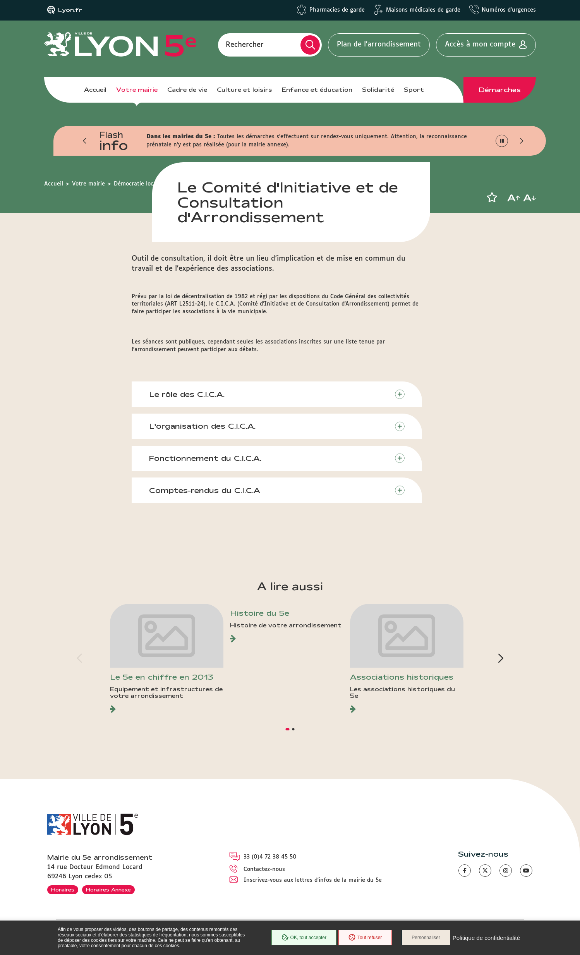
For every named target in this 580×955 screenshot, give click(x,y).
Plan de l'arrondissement (379, 44)
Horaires (62, 889)
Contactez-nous (264, 869)
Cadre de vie (187, 89)
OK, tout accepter (303, 937)
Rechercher (245, 44)
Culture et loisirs (244, 89)
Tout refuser (365, 937)
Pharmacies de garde (337, 10)
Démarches (500, 89)
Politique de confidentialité (486, 937)
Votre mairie (137, 89)
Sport (414, 89)
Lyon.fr (70, 10)
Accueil (95, 89)
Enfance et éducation (317, 89)
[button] (85, 141)
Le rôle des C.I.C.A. (187, 394)
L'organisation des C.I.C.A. (202, 426)
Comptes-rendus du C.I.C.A (204, 490)
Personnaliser (426, 937)
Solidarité (378, 89)
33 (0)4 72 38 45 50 (270, 857)
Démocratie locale (137, 184)
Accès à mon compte (480, 44)
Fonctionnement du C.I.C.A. (205, 458)
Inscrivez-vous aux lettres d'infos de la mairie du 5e (313, 880)
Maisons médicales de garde (423, 10)
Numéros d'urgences (509, 10)
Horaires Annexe (108, 889)
